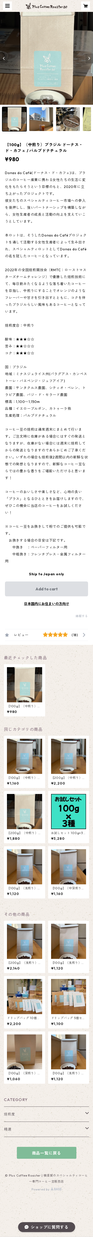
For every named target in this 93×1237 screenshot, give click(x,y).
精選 (7, 1129)
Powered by (46, 1189)
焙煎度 (9, 1114)
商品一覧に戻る (46, 1153)
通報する (81, 616)
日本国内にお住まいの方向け (46, 604)
